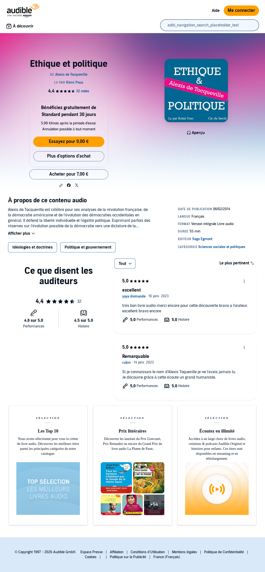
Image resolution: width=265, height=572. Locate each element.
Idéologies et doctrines (32, 247)
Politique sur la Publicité (128, 557)
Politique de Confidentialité (224, 552)
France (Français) (166, 557)
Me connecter (241, 10)
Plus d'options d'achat (69, 156)
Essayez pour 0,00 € (69, 141)
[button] (61, 185)
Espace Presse (91, 552)
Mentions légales (184, 552)
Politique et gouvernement (88, 247)
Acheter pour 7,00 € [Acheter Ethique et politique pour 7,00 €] (68, 174)
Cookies (90, 557)
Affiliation (116, 552)
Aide (216, 10)
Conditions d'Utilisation (148, 552)
